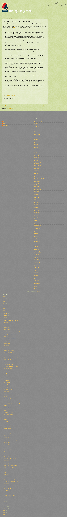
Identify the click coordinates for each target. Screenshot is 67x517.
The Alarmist (36, 126)
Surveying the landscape (8, 332)
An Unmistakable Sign (7, 343)
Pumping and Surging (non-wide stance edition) (12, 331)
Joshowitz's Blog (37, 197)
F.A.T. (5, 451)
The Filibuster (36, 175)
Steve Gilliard (36, 260)
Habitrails (5, 472)
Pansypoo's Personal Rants (38, 234)
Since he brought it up (7, 407)
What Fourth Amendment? (8, 476)
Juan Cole (36, 199)
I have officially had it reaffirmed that (10, 338)
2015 (4, 296)
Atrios (35, 131)
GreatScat (36, 184)
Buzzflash (36, 147)
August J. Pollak (37, 132)
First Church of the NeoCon (39, 178)
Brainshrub (36, 144)
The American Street (37, 128)
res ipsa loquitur (5, 125)
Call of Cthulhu (37, 149)
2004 (4, 514)
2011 (4, 303)
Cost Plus (5, 373)
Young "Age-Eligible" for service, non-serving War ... (13, 403)
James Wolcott (36, 191)
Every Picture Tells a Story (8, 412)
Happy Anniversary (7, 341)
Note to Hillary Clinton (7, 488)
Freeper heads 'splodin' (7, 426)
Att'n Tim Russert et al (7, 382)
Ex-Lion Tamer (36, 171)
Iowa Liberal (36, 186)
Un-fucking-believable (7, 384)
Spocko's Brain (36, 254)
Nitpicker (35, 220)
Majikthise (36, 205)
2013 (4, 299)
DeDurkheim (5, 123)
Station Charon (36, 257)
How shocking (6, 345)
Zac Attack (36, 288)
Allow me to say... (7, 329)
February (5, 506)
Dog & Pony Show (7, 325)
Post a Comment (7, 100)
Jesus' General (36, 194)
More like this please (7, 490)
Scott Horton (15, 27)
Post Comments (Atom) (10, 108)
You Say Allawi (6, 391)
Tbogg (35, 270)
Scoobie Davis (36, 249)
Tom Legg (36, 273)
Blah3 (35, 142)
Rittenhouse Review (37, 243)
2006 (4, 510)
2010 (4, 305)
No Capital (36, 223)
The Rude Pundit (37, 244)
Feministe (36, 173)
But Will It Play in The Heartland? (9, 495)
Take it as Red (36, 265)
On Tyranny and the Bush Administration (10, 440)
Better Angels (36, 137)
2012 (4, 301)
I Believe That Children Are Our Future (10, 377)
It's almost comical (7, 378)
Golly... (5, 470)
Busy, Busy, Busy (37, 145)
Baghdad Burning (37, 134)
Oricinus (35, 230)
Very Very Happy (37, 278)
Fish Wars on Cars (37, 181)
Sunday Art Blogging (7, 371)
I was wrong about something (9, 477)
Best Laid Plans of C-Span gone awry (10, 334)
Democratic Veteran (37, 160)
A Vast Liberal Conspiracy (38, 277)
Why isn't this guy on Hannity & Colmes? (11, 366)
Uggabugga (36, 275)
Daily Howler (36, 157)
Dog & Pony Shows (7, 460)
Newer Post (4, 105)
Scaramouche (36, 247)
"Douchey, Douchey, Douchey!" (9, 352)
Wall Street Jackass (37, 281)
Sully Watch (36, 264)
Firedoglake (36, 176)
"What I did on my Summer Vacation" (10, 458)
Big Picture (36, 139)
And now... (5, 405)
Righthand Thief (37, 241)
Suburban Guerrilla (37, 262)
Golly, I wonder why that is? (8, 354)
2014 (4, 298)
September (6, 317)
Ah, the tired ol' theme (7, 428)
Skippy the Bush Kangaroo (38, 252)
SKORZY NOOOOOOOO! (8, 364)
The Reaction (36, 239)
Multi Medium (36, 212)
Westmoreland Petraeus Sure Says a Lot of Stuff (12, 320)
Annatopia (36, 129)
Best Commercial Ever (7, 423)
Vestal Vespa (36, 280)
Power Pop (36, 236)
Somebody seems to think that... (9, 417)
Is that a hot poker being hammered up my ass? (11, 387)
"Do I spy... (6, 410)
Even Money (6, 400)
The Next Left (36, 218)
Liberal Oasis (36, 202)
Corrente (35, 152)
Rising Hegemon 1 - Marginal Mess (40, 121)
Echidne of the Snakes (38, 165)
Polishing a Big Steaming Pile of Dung (10, 465)
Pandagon (36, 233)
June (5, 499)
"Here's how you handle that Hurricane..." (11, 424)
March (5, 504)
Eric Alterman (36, 168)
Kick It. (5, 453)
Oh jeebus (5, 419)
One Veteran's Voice (37, 228)
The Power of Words (7, 430)
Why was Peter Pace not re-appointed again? (11, 394)
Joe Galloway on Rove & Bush (9, 467)
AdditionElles (6, 474)
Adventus (35, 123)
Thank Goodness (6, 437)
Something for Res (7, 435)
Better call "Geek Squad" (8, 368)
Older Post (45, 105)
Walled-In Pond (37, 283)
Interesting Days (6, 327)
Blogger (38, 291)
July (5, 497)
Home (25, 105)
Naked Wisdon (36, 213)
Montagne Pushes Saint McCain (9, 493)
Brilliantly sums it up (7, 398)
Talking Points (36, 267)
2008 (4, 308)
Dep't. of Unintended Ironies (8, 389)
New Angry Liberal (37, 217)
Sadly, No (36, 246)
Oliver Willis (36, 226)
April (5, 503)
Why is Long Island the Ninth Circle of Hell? (11, 481)
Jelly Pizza (36, 192)
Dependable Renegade (38, 162)
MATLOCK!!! (6, 380)
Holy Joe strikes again (7, 442)
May (5, 501)
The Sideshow (36, 272)
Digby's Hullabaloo (37, 163)
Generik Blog (36, 183)
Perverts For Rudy (7, 401)
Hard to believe (6, 361)
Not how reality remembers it (9, 350)
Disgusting (5, 447)
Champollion (5, 121)
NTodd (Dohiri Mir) (37, 225)
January (5, 508)
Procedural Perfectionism (8, 359)
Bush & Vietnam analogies (8, 414)
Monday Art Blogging (7, 444)
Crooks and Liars (37, 155)
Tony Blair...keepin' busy (8, 433)
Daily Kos (36, 158)
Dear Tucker (6, 486)
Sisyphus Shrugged (37, 251)
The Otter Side (36, 231)
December (6, 311)
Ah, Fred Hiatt (6, 456)
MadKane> (36, 204)
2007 (4, 310)
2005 (4, 512)
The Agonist (36, 124)
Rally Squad (6, 421)
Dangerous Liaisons (7, 355)
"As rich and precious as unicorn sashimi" (11, 357)
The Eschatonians (37, 170)
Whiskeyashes (36, 285)
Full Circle (5, 396)
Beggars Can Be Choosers (38, 136)
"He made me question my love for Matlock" (11, 479)
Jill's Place (36, 196)
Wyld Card (36, 286)
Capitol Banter (36, 150)
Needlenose (36, 215)
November (6, 313)
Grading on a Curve (7, 336)
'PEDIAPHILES (6, 483)
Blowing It (5, 375)
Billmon (35, 141)
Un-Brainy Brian (6, 348)
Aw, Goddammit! (7, 322)
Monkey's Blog (36, 210)
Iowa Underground (37, 189)
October (5, 315)
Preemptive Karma (37, 238)
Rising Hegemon (17, 11)
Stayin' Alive (36, 259)
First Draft (36, 179)
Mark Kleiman (36, 207)
